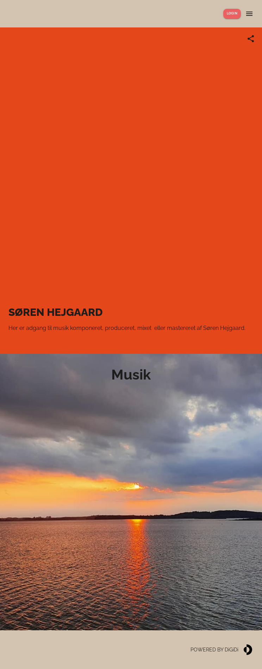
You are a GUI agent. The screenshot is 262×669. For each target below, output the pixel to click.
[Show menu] (249, 13)
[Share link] (250, 38)
